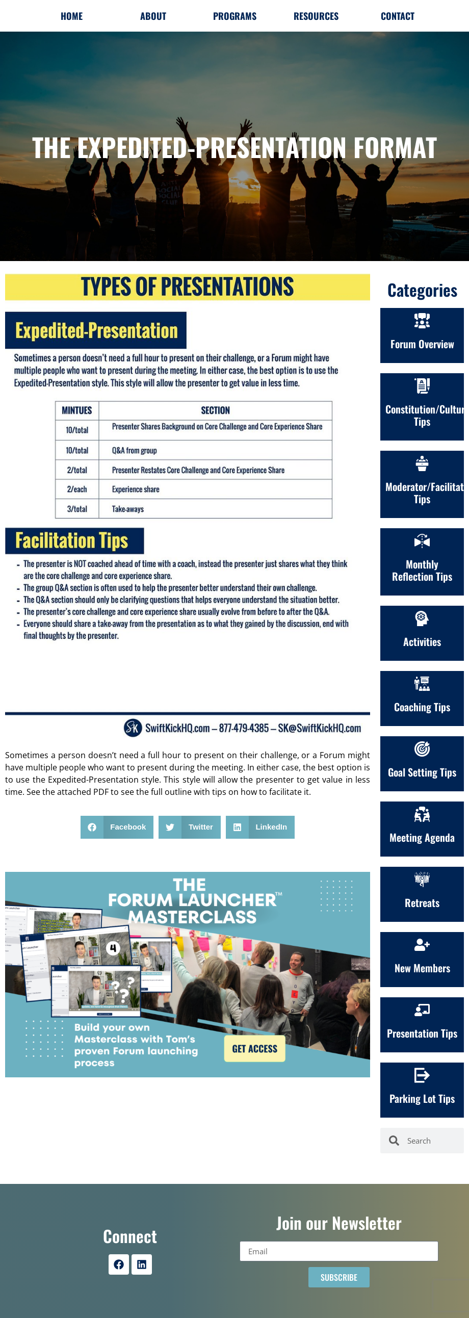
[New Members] (422, 944)
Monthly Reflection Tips (422, 570)
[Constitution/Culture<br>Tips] (422, 386)
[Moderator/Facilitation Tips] (422, 463)
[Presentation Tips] (422, 1010)
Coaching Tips (422, 706)
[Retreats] (422, 879)
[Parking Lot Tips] (422, 1075)
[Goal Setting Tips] (422, 749)
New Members (422, 967)
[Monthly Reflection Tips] (422, 541)
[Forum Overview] (422, 320)
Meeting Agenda (422, 837)
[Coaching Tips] (422, 683)
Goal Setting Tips (422, 772)
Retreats (422, 902)
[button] (117, 827)
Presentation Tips (422, 1033)
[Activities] (422, 618)
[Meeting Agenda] (422, 814)
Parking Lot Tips (422, 1098)
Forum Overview (422, 343)
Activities (422, 641)
